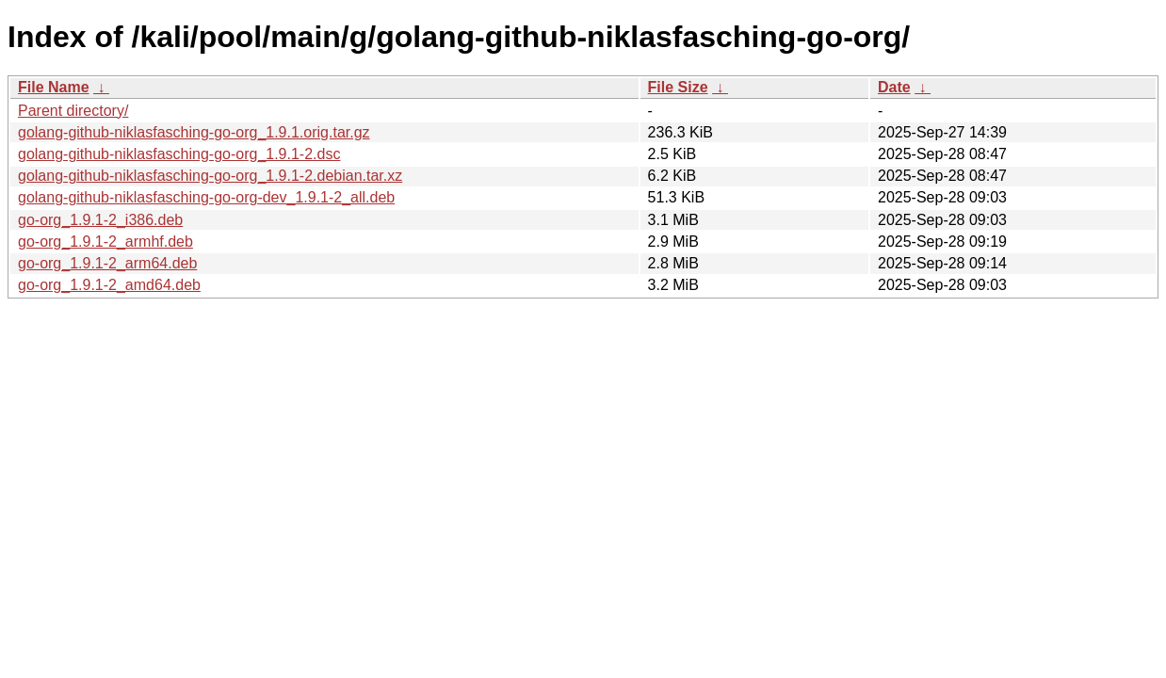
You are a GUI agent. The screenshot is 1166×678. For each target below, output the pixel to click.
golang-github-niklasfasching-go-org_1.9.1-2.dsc (179, 154)
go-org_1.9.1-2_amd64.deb (109, 285)
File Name (53, 87)
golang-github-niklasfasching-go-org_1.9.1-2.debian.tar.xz (210, 176)
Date (894, 87)
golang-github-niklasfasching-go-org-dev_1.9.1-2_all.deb (206, 197)
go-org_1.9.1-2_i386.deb (100, 220)
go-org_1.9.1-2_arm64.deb (107, 263)
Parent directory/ (73, 111)
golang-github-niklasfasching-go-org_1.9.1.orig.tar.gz (194, 132)
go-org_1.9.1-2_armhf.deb (105, 242)
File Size (678, 87)
